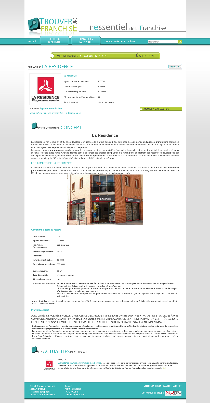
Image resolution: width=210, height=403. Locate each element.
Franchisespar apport (86, 40)
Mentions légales (73, 389)
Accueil (32, 41)
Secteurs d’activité (38, 389)
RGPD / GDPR (71, 392)
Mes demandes (106, 55)
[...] (164, 368)
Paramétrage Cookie (74, 395)
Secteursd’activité (54, 40)
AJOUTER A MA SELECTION (156, 109)
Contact (68, 386)
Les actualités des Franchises (120, 41)
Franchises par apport (39, 392)
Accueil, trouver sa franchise (42, 386)
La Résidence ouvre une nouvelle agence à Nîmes (79, 363)
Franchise (46, 108)
